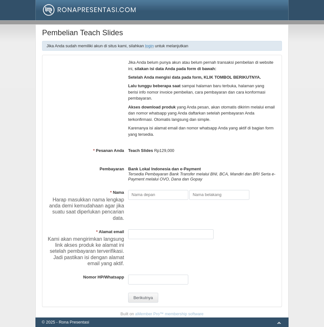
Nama (117, 192)
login (149, 45)
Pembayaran (112, 169)
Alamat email (110, 231)
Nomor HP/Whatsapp (103, 277)
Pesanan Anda (108, 150)
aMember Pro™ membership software (169, 313)
